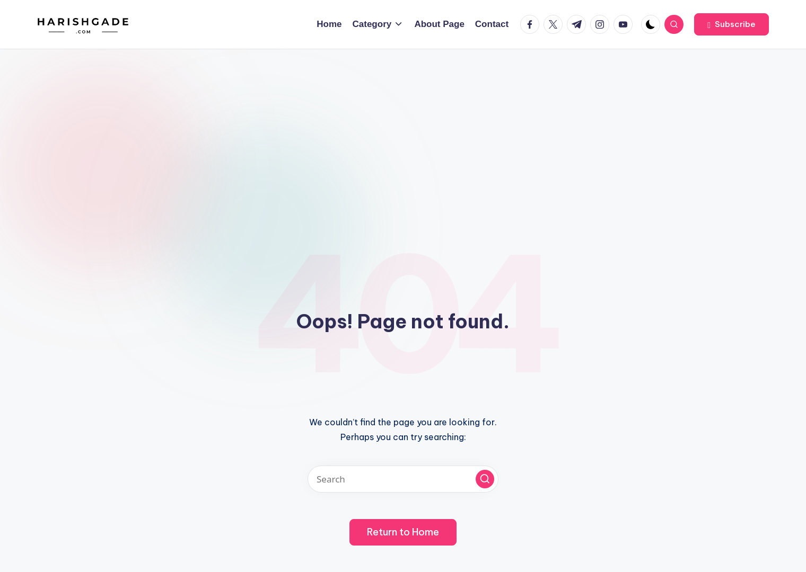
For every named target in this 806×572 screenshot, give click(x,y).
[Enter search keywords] (403, 479)
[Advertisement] (403, 129)
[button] (731, 24)
